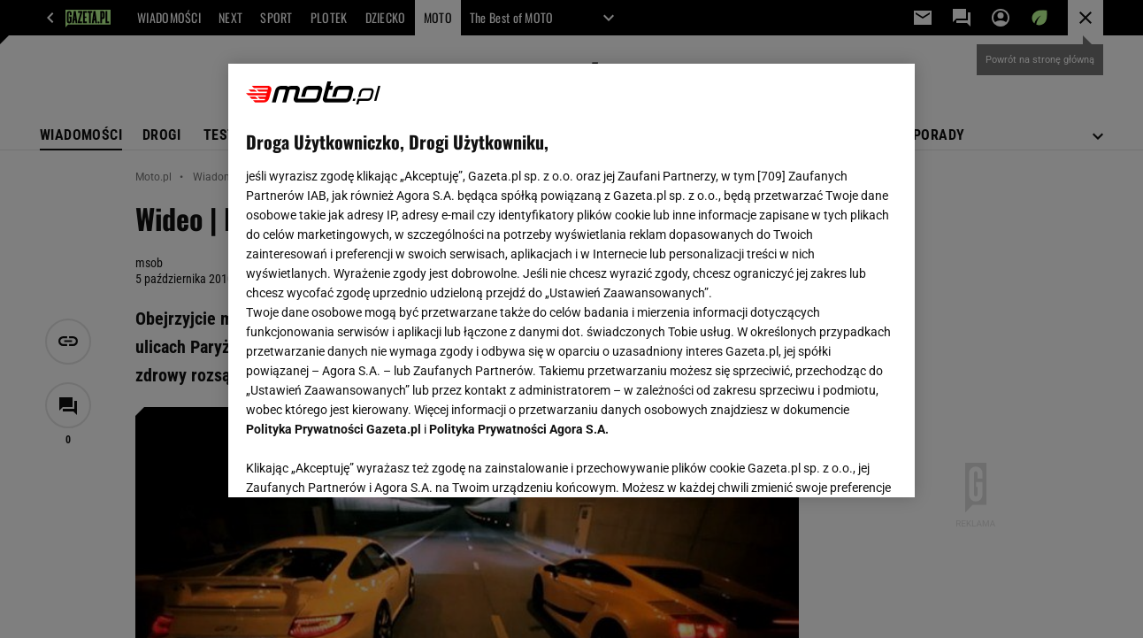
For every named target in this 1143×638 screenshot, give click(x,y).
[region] (571, 280)
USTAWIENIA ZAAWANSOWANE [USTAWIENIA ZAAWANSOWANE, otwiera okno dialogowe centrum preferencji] (362, 462)
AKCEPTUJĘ (836, 463)
